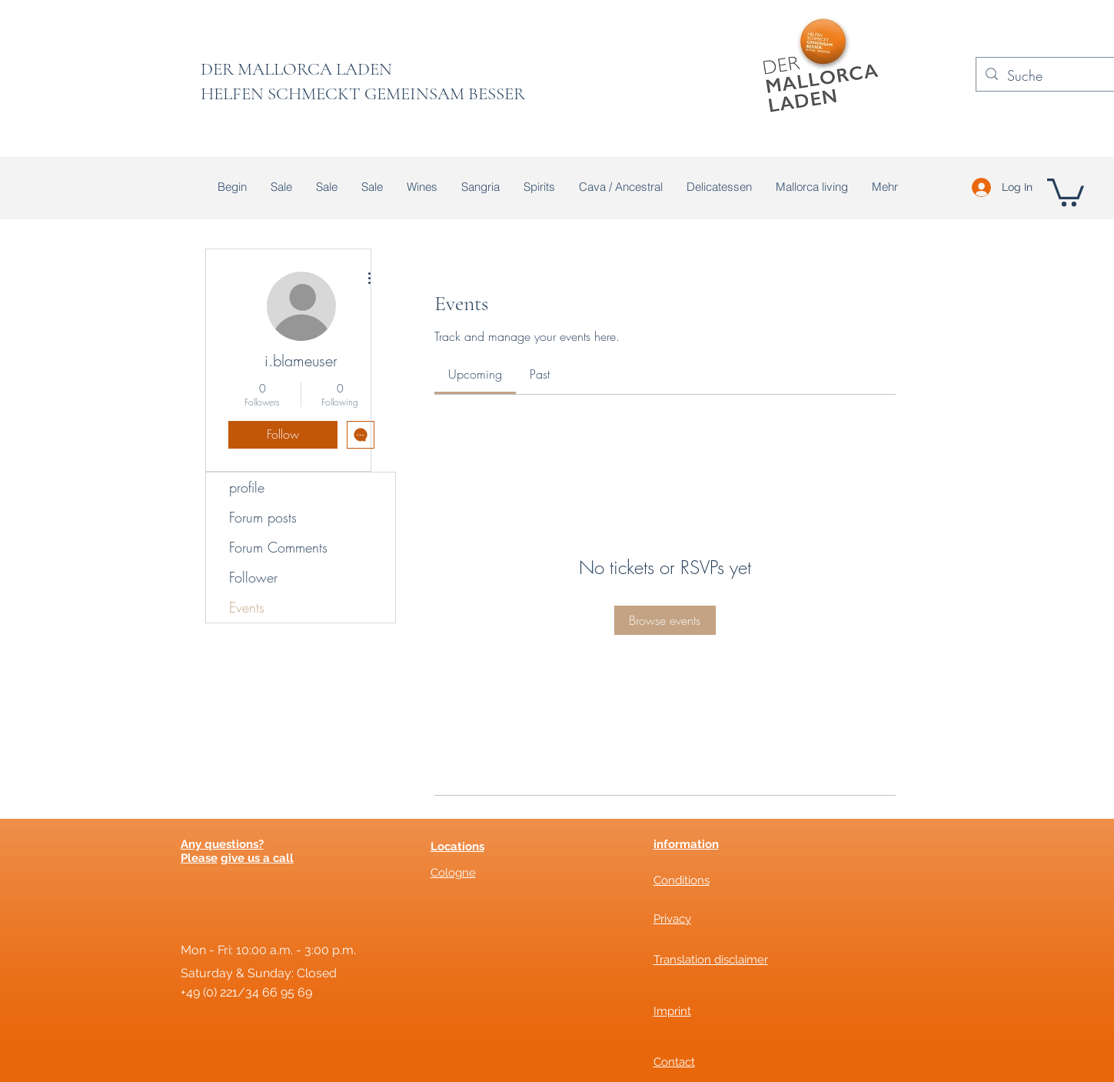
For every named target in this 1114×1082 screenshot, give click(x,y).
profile (246, 487)
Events (246, 607)
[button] (1065, 190)
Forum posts (263, 517)
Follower (253, 577)
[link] (475, 374)
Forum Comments (278, 547)
